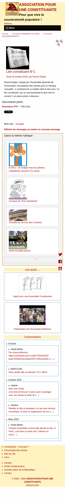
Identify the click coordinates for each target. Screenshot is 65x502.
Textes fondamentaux (14, 466)
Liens (6, 457)
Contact (8, 473)
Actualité (48, 34)
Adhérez (8, 23)
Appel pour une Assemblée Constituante (32, 296)
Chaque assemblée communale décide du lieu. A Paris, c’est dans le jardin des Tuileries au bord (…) (32, 431)
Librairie (8, 463)
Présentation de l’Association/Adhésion (32, 329)
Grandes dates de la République (19, 470)
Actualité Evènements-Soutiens (26, 34)
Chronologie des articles (15, 450)
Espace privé (32, 485)
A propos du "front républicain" (23, 201)
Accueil (5, 34)
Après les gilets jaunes (19, 251)
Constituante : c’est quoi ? (16, 447)
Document (7, 106)
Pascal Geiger (39, 77)
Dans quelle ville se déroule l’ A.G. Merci (28, 372)
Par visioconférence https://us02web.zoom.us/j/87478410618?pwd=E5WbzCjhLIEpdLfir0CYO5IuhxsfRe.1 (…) (31, 355)
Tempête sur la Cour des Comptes (25, 222)
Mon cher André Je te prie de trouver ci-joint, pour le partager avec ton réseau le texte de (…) (30, 392)
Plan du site (9, 454)
